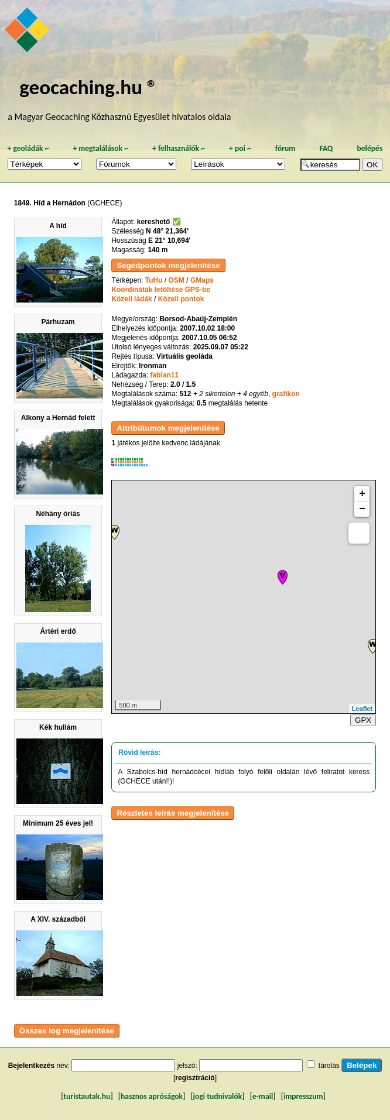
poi (240, 148)
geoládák (28, 148)
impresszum (303, 1096)
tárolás (329, 1065)
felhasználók (178, 148)
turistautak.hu (86, 1096)
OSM (176, 280)
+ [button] (362, 494)
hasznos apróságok (152, 1096)
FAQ (326, 148)
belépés (369, 148)
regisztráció (194, 1078)
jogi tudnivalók (217, 1096)
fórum (285, 148)
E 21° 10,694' (169, 240)
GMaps (202, 280)
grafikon (286, 394)
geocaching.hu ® (88, 86)
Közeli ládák (131, 299)
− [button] (362, 509)
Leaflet (362, 708)
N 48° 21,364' (167, 231)
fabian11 (164, 375)
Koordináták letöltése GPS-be (160, 290)
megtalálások (100, 148)
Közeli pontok (181, 299)
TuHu (154, 280)
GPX (363, 720)
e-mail (262, 1096)
